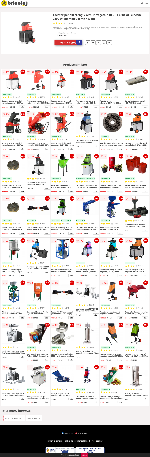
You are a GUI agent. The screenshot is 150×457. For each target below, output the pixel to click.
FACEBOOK (68, 433)
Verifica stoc (71, 42)
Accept (84, 455)
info (22, 107)
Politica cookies (96, 441)
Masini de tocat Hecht (14, 418)
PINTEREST (81, 433)
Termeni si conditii (54, 441)
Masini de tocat (34, 418)
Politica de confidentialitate (76, 441)
